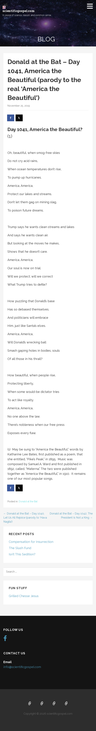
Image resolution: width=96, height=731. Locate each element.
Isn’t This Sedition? (22, 554)
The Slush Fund (20, 548)
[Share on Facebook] (10, 118)
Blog (66, 703)
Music (54, 703)
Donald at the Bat (28, 501)
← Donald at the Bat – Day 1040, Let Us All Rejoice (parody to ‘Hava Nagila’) (25, 517)
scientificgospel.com (19, 11)
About (42, 703)
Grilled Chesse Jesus (24, 596)
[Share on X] (19, 118)
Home (30, 703)
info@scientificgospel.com (22, 667)
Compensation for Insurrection (31, 542)
